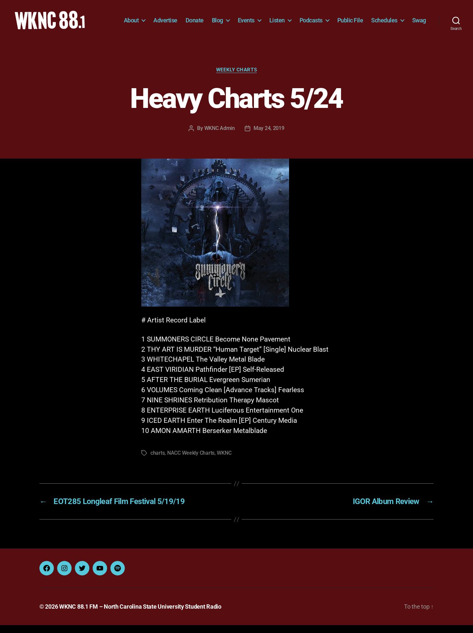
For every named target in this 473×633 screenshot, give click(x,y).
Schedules (406, 18)
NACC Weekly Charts (190, 461)
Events (268, 18)
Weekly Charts (236, 77)
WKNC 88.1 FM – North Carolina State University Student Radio (140, 614)
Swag (419, 28)
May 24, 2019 (269, 136)
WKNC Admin (219, 136)
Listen (299, 18)
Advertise (187, 18)
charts (157, 461)
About (153, 18)
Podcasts (333, 18)
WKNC (224, 461)
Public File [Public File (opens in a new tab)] (372, 18)
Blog (239, 18)
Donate (217, 18)
